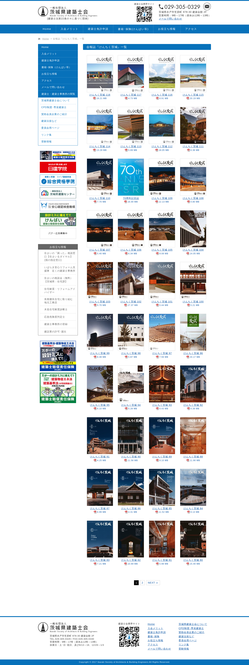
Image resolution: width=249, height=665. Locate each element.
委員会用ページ (50, 127)
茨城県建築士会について (55, 100)
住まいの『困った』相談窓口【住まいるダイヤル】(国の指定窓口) (59, 256)
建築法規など (49, 121)
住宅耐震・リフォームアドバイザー (59, 291)
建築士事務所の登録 (56, 324)
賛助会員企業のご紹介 (54, 114)
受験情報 (46, 141)
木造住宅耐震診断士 (56, 309)
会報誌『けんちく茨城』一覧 (68, 39)
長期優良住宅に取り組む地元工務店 (58, 301)
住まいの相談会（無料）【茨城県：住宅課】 (58, 280)
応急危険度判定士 (54, 316)
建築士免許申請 (98, 28)
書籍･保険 (133, 29)
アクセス (191, 28)
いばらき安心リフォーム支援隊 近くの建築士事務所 (59, 269)
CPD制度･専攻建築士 (54, 107)
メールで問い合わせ (170, 18)
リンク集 (46, 134)
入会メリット (69, 28)
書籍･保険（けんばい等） (56, 67)
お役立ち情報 (167, 28)
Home (47, 28)
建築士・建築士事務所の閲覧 (58, 94)
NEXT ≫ (153, 582)
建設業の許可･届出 (55, 331)
